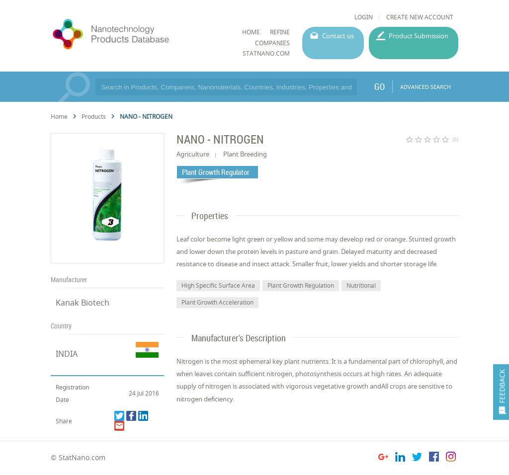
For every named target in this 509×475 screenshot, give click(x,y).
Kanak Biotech (82, 302)
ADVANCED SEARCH (425, 86)
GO (379, 86)
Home (59, 116)
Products (94, 116)
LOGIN (363, 17)
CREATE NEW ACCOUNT (419, 17)
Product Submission (418, 35)
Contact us (338, 35)
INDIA (67, 353)
